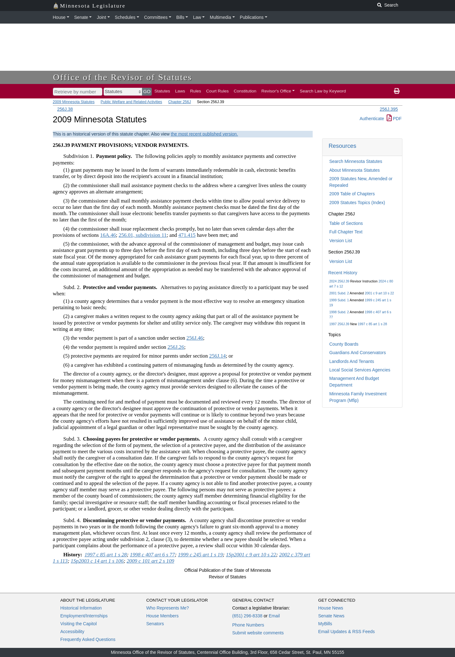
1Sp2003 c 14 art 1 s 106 (97, 561)
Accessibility (72, 631)
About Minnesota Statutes (354, 170)
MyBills (325, 623)
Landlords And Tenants (351, 361)
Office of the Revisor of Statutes (122, 77)
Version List (340, 240)
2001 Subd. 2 (339, 293)
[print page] (396, 91)
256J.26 (176, 347)
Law (197, 17)
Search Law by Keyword (323, 91)
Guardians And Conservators (357, 352)
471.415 (187, 235)
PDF (394, 118)
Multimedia (220, 17)
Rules (195, 91)
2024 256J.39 (339, 281)
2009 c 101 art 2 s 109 (150, 561)
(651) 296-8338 (247, 615)
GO (147, 91)
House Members (162, 615)
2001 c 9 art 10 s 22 (379, 293)
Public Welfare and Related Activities (131, 102)
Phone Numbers (248, 624)
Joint (101, 17)
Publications (252, 17)
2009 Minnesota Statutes (74, 102)
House (59, 17)
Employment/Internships (84, 615)
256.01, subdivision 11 (143, 235)
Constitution (245, 91)
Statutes (162, 91)
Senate (81, 17)
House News (330, 607)
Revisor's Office (276, 91)
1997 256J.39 (339, 324)
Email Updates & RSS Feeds (346, 631)
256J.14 (217, 356)
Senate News (331, 615)
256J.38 (65, 109)
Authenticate (372, 118)
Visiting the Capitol (78, 623)
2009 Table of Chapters (352, 193)
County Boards (344, 344)
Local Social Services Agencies (359, 369)
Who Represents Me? (167, 607)
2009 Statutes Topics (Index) (357, 202)
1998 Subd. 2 (339, 312)
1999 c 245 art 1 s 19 (200, 555)
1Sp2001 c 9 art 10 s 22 (251, 555)
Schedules (125, 17)
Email (274, 615)
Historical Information (81, 607)
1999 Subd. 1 (339, 300)
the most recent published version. (204, 133)
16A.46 (108, 235)
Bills (180, 17)
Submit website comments (258, 632)
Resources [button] (342, 145)
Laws (180, 91)
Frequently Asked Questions (88, 639)
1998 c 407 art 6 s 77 (152, 555)
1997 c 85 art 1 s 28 (372, 324)
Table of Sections (346, 223)
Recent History (342, 272)
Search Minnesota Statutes (355, 161)
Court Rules (217, 91)
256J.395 (389, 109)
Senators (155, 623)
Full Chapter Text (346, 231)
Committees (156, 17)
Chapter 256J (179, 102)
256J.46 (194, 338)
